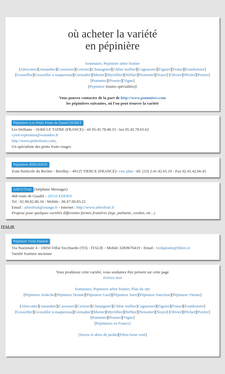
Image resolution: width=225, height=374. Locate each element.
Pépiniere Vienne (186, 294)
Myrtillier (115, 74)
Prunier (115, 80)
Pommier (99, 80)
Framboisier (194, 69)
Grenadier (83, 74)
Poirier (203, 74)
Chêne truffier (124, 69)
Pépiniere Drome (70, 294)
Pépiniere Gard (99, 294)
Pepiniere (97, 86)
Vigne (128, 80)
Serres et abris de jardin (98, 334)
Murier (99, 74)
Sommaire (93, 63)
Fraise (178, 69)
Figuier (164, 69)
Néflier (131, 74)
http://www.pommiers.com (143, 97)
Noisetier (146, 74)
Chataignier (101, 69)
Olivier (175, 74)
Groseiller (24, 74)
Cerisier (83, 69)
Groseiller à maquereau (53, 74)
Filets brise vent (132, 334)
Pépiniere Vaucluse (155, 294)
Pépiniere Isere (125, 294)
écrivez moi (112, 277)
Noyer (162, 74)
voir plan (126, 171)
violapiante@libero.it (173, 247)
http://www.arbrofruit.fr (95, 207)
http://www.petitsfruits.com (33, 140)
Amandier (47, 69)
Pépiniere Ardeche (39, 294)
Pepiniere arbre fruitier (122, 63)
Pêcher (189, 74)
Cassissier (66, 69)
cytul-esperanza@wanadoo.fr (35, 135)
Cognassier (147, 69)
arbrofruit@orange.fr (41, 207)
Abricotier (29, 69)
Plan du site (141, 289)
